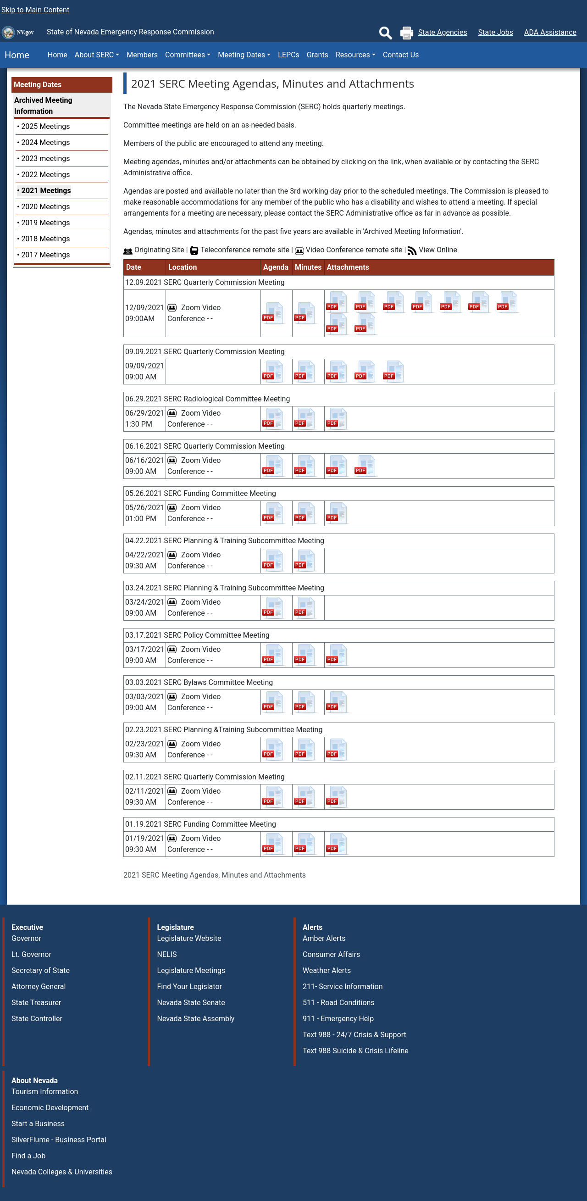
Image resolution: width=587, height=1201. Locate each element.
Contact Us (401, 54)
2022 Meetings (45, 174)
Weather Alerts (327, 970)
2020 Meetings (45, 206)
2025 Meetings (45, 126)
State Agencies (442, 32)
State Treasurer (36, 1002)
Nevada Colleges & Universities (61, 1172)
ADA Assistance (550, 32)
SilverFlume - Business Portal (58, 1139)
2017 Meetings (45, 254)
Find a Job (28, 1155)
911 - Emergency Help (338, 1018)
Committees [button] (185, 54)
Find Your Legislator (189, 986)
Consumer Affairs (331, 954)
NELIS (167, 954)
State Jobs (495, 32)
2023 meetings (45, 158)
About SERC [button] (94, 54)
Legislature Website (189, 938)
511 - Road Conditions (339, 1002)
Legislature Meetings (191, 970)
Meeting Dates (37, 84)
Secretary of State (40, 970)
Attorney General (38, 986)
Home (14, 55)
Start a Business (38, 1123)
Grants (317, 54)
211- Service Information (343, 986)
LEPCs (288, 54)
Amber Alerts (324, 938)
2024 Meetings (45, 142)
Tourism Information (44, 1091)
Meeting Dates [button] (241, 54)
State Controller (36, 1018)
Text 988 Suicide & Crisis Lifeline (356, 1050)
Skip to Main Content (35, 10)
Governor (26, 938)
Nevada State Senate (191, 1002)
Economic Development (50, 1107)
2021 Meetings (46, 190)
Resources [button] (353, 54)
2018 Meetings (45, 238)
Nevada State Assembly (195, 1018)
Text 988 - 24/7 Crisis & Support (354, 1034)
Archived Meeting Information (43, 106)
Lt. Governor (31, 954)
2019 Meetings (45, 222)
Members (142, 54)
